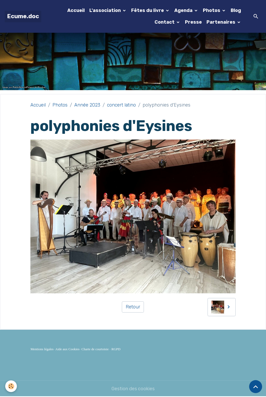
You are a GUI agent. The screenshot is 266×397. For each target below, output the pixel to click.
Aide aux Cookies (67, 349)
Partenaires (221, 22)
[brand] (23, 16)
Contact (165, 22)
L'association (105, 10)
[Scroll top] (255, 386)
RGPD (116, 349)
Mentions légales (41, 349)
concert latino (121, 105)
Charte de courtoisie (95, 349)
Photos (212, 10)
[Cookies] (11, 386)
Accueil (76, 10)
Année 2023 (87, 105)
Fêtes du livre (148, 10)
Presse (193, 22)
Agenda (184, 10)
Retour (133, 307)
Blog (236, 10)
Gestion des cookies (133, 389)
